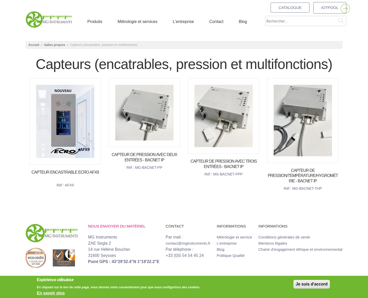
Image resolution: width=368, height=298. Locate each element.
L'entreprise (227, 243)
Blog (220, 249)
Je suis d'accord (312, 284)
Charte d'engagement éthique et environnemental (300, 249)
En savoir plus (51, 293)
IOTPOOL (329, 7)
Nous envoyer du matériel (117, 226)
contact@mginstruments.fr (188, 243)
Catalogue (290, 7)
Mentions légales (272, 243)
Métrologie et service (234, 237)
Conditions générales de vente (284, 237)
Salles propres (54, 45)
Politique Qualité (231, 255)
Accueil (33, 45)
